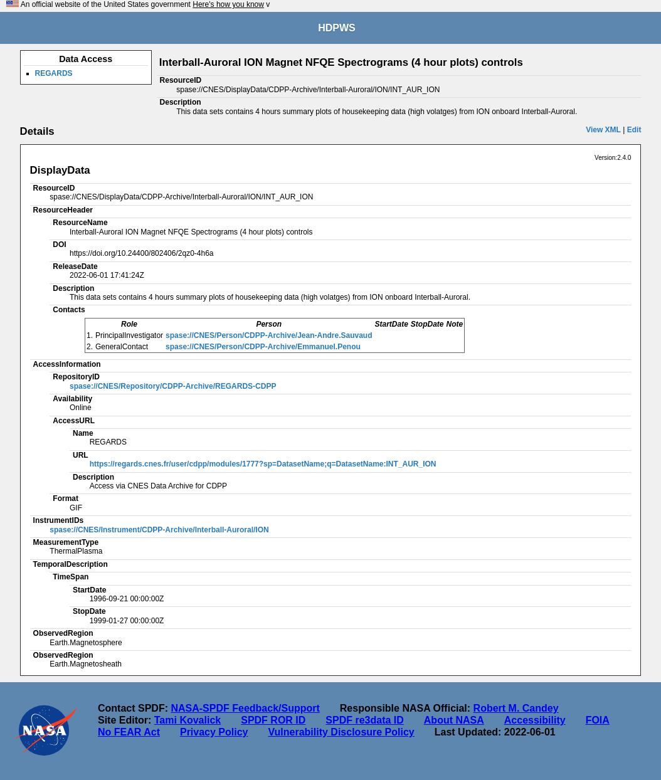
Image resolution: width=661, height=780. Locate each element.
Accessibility (535, 720)
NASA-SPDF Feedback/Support (245, 708)
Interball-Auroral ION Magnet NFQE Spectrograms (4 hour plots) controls (341, 62)
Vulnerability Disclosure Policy (341, 732)
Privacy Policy (214, 732)
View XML (603, 129)
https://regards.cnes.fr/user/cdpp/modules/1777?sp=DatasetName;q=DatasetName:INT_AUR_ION (263, 464)
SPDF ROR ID (273, 720)
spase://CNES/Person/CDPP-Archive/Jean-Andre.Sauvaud (269, 335)
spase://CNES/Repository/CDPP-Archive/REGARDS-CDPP (173, 386)
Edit (634, 129)
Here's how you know (228, 4)
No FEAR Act (129, 732)
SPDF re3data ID (364, 720)
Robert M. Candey (516, 708)
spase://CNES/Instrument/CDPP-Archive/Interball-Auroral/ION (159, 529)
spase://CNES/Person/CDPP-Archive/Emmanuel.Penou (263, 346)
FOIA (598, 720)
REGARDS (54, 73)
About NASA (454, 720)
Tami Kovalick (187, 720)
